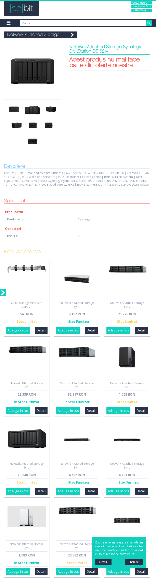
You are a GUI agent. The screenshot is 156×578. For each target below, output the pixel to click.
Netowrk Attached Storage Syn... (77, 304)
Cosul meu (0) (140, 3)
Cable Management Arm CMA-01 (26, 304)
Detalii (41, 330)
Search (149, 23)
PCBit (21, 8)
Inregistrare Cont (141, 6)
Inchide (134, 562)
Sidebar (3, 292)
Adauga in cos (18, 330)
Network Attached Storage (33, 34)
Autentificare (139, 10)
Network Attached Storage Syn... (77, 385)
